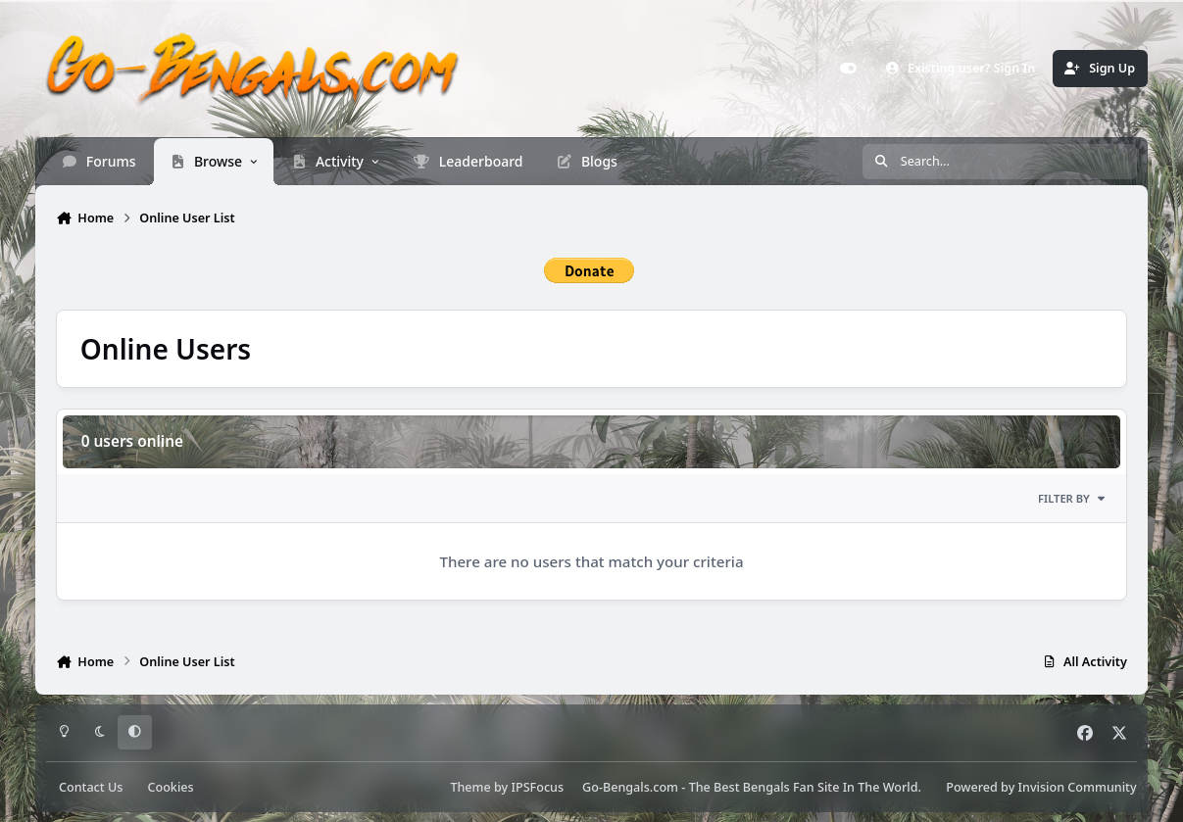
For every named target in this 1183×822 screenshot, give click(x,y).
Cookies (170, 787)
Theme (470, 787)
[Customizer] (847, 68)
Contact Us (91, 787)
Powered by (1041, 787)
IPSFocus (538, 787)
